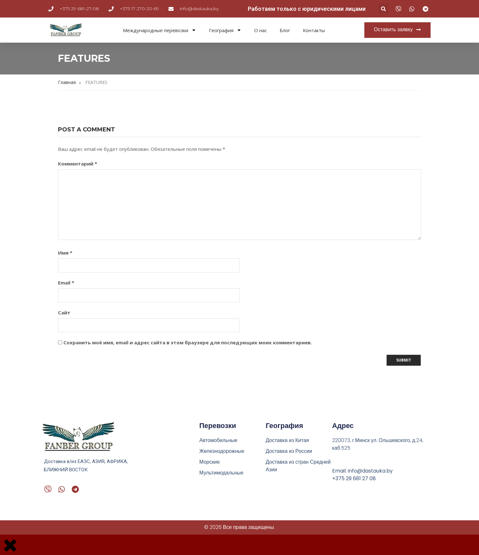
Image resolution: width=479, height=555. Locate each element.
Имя (65, 252)
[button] (384, 9)
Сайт (64, 312)
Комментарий (77, 163)
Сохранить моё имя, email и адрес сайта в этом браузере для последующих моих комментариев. (187, 342)
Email (66, 282)
